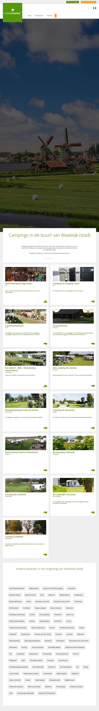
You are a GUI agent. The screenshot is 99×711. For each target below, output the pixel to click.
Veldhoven (75, 673)
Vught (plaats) (40, 680)
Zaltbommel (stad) (76, 686)
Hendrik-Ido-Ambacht (67, 628)
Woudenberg (60, 686)
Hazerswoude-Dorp (38, 628)
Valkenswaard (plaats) (31, 673)
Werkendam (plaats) (16, 686)
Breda (29, 601)
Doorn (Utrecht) (56, 608)
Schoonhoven (63, 660)
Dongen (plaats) (40, 608)
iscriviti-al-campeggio (72, 2)
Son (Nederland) (65, 667)
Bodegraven (78, 595)
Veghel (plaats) (61, 673)
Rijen (23, 660)
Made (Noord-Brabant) (32, 641)
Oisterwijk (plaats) (54, 647)
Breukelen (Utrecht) (42, 601)
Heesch (52, 628)
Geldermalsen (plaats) (16, 621)
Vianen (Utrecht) (14, 680)
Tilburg (85, 667)
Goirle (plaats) (44, 621)
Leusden (69, 634)
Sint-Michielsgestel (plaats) (18, 667)
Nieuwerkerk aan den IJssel (78, 641)
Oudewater (20, 654)
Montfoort (48, 641)
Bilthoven (51, 595)
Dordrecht (69, 608)
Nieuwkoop (13, 647)
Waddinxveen (69, 680)
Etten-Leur (70, 614)
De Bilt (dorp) (13, 608)
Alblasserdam (33, 588)
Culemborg (78, 601)
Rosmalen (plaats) (36, 660)
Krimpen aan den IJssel (43, 634)
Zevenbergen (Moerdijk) (25, 693)
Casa (29, 15)
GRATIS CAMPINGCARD (88, 2)
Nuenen (24, 647)
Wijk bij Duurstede (34, 686)
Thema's (50, 15)
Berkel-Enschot (30, 595)
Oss (10, 654)
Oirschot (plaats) (37, 647)
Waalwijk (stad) (55, 680)
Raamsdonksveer (62, 654)
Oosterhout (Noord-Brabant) (74, 647)
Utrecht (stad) (14, 673)
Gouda (69, 621)
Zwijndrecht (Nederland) (47, 693)
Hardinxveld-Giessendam (18, 628)
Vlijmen (27, 680)
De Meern (26, 608)
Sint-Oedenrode (37, 667)
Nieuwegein (60, 641)
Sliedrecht (51, 667)
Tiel (77, 667)
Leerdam (59, 634)
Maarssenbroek (14, 641)
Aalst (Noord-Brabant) (16, 588)
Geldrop (32, 621)
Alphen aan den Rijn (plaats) (53, 588)
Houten (81, 628)
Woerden (48, 686)
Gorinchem (58, 621)
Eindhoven (58, 614)
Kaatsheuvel (25, 634)
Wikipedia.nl (51, 258)
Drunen (32, 614)
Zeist (11, 693)
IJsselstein (12, 634)
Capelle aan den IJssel (62, 601)
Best (42, 595)
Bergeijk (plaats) (14, 595)
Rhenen (76, 654)
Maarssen (80, 634)
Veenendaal (47, 673)
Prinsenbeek (47, 654)
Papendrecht (33, 654)
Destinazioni (39, 15)
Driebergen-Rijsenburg (17, 614)
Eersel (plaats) (44, 614)
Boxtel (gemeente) (15, 601)
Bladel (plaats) (65, 595)
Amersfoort (71, 588)
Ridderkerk (13, 660)
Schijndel (50, 660)
